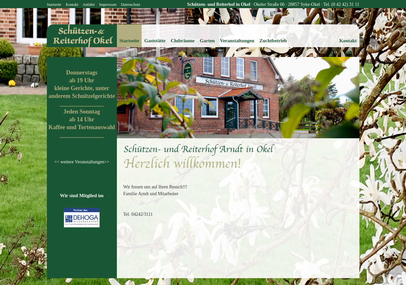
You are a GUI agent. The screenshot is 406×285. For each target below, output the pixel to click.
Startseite (54, 4)
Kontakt (72, 4)
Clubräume (182, 40)
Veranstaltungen (237, 40)
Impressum (108, 4)
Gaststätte (154, 40)
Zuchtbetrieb (273, 40)
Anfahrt (89, 4)
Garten (207, 40)
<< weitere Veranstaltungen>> (81, 161)
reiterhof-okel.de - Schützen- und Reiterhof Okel (82, 35)
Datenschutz (130, 4)
